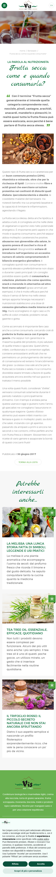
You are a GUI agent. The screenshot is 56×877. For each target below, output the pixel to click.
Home (22, 51)
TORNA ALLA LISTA (28, 462)
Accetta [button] (41, 864)
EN (51, 5)
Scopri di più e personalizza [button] (28, 871)
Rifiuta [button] (15, 864)
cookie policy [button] (43, 839)
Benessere (32, 51)
